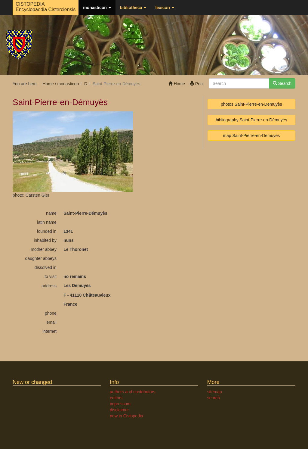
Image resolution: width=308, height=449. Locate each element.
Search (282, 83)
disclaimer (119, 409)
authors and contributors (132, 391)
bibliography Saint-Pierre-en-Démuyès (251, 119)
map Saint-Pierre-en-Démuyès (251, 135)
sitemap (214, 391)
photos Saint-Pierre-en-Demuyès (251, 104)
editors (116, 397)
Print (197, 83)
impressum (120, 403)
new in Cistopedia (126, 415)
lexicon (164, 7)
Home (176, 83)
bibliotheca (133, 7)
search (213, 397)
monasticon (97, 7)
